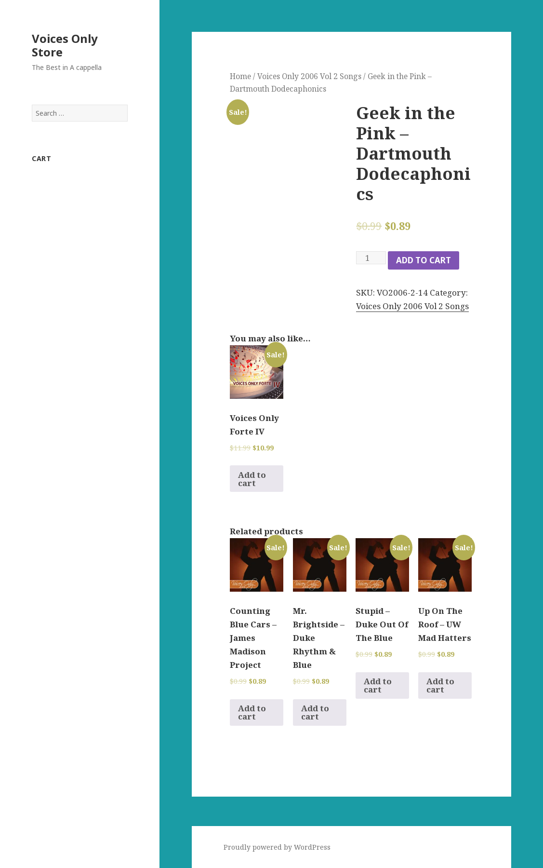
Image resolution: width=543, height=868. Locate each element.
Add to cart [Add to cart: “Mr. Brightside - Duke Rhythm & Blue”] (315, 712)
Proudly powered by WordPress (277, 847)
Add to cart (423, 260)
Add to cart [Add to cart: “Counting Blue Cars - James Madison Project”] (252, 712)
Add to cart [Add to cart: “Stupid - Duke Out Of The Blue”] (378, 685)
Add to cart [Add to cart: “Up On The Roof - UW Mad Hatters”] (440, 685)
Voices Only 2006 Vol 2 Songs (309, 76)
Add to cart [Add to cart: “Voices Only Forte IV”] (252, 478)
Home (240, 76)
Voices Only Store (65, 45)
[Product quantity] (371, 257)
